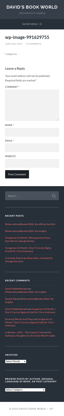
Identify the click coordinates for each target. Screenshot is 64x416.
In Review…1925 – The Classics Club (24, 332)
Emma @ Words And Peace (19, 319)
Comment (12, 87)
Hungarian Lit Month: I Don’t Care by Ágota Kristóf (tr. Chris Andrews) (29, 322)
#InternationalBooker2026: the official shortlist (30, 224)
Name (9, 125)
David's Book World (32, 7)
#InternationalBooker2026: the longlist (25, 231)
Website (10, 156)
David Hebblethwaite (16, 288)
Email (9, 140)
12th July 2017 (14, 43)
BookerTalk (11, 298)
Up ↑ (52, 408)
